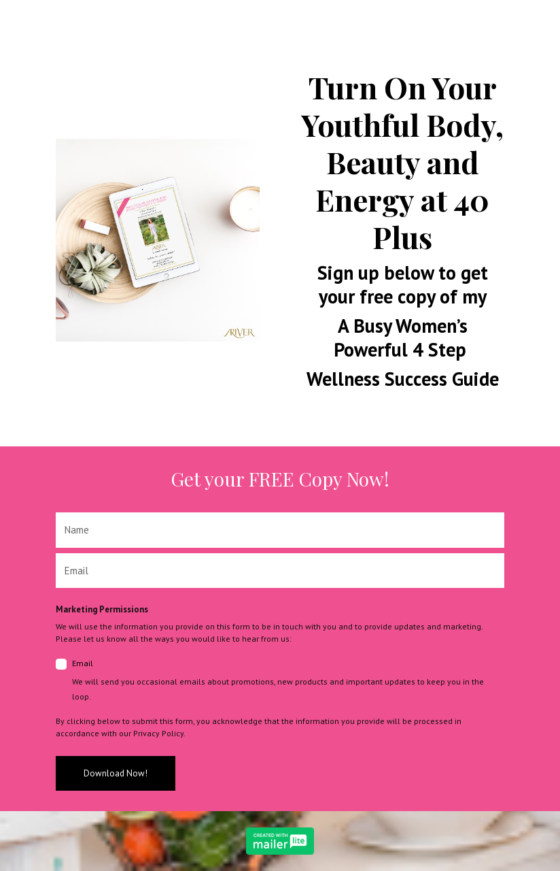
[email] (280, 571)
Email (288, 681)
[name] (280, 530)
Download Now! (115, 773)
